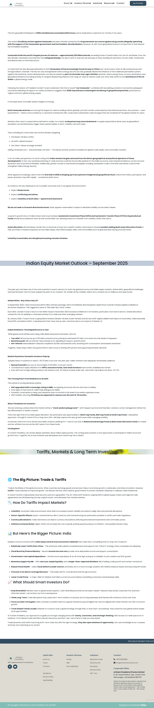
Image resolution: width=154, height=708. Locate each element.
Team (45, 663)
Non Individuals (72, 666)
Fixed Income (95, 663)
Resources (107, 5)
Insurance (94, 666)
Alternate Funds (96, 659)
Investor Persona (78, 5)
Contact (119, 5)
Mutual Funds (95, 670)
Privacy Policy (48, 677)
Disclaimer (47, 673)
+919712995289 (121, 659)
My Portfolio (138, 5)
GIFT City (93, 673)
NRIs (68, 663)
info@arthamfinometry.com (127, 663)
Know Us (63, 5)
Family (69, 659)
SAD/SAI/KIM (48, 680)
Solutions (94, 5)
